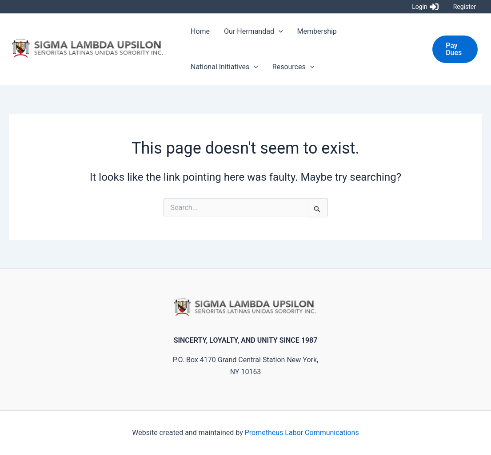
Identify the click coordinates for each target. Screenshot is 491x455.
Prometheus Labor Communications (302, 432)
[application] (278, 31)
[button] (455, 49)
